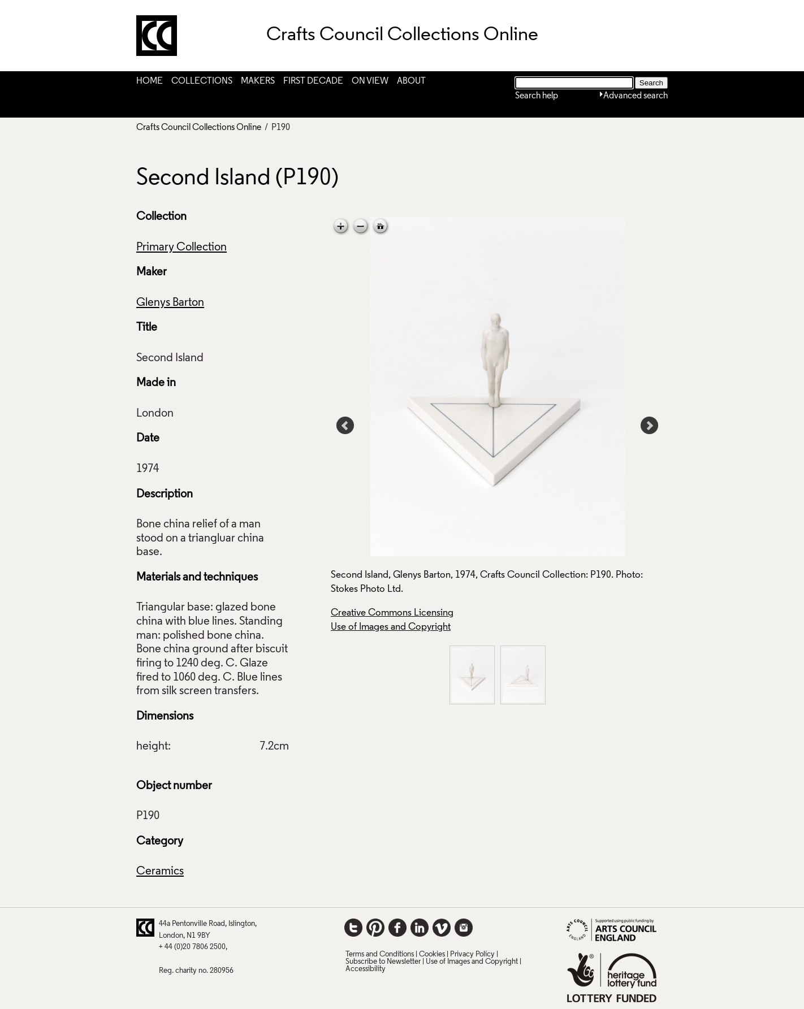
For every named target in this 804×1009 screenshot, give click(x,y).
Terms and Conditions (379, 954)
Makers (258, 81)
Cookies (432, 954)
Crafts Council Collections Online (198, 127)
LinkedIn (419, 928)
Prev (345, 426)
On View (370, 81)
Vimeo (442, 928)
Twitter (353, 928)
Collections (201, 81)
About (411, 81)
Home (149, 81)
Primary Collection (181, 247)
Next (650, 426)
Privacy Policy (472, 954)
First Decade (313, 81)
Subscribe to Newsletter (383, 961)
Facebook (397, 928)
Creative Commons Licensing (392, 613)
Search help (536, 96)
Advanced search (635, 96)
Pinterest (375, 928)
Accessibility (365, 969)
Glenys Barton (170, 303)
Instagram (464, 928)
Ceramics (160, 871)
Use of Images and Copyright (391, 627)
